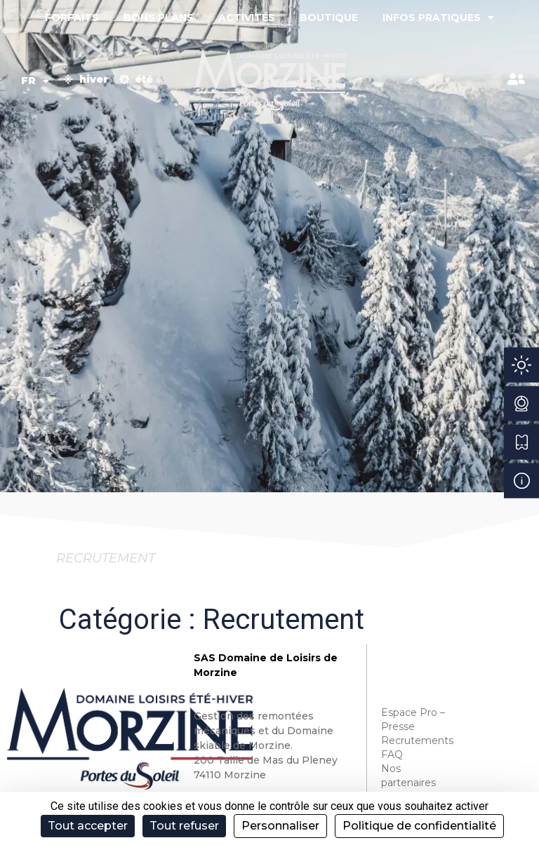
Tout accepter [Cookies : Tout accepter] (88, 825)
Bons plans (159, 17)
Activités (246, 17)
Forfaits (72, 17)
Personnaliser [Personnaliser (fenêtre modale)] (280, 825)
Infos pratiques (438, 18)
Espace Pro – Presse (413, 719)
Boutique (329, 17)
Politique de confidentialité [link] (419, 825)
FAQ (392, 754)
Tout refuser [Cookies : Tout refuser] (184, 825)
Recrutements (416, 740)
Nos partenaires (408, 775)
